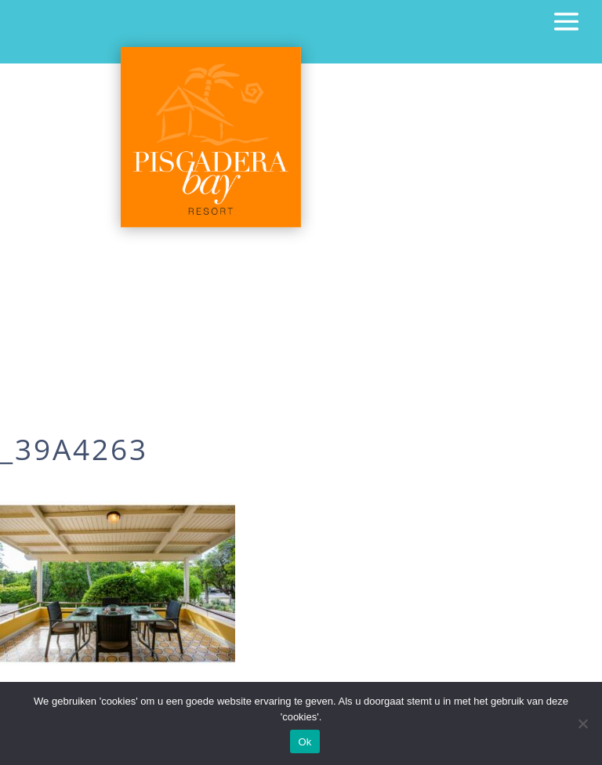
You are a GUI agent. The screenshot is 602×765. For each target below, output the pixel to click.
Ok (304, 742)
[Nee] (582, 723)
